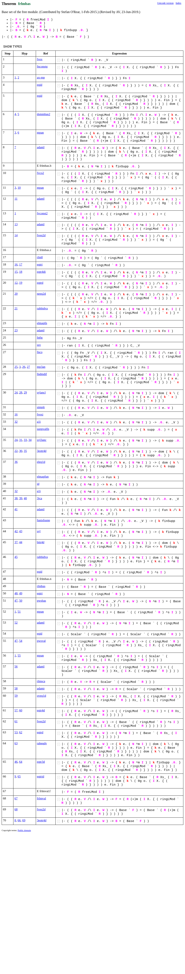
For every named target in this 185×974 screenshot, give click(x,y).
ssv (39, 344)
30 (20, 451)
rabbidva (42, 308)
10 (19, 187)
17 (20, 264)
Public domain (24, 830)
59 (16, 695)
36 (16, 461)
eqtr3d (41, 761)
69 (23, 820)
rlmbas (41, 586)
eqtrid (40, 776)
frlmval (41, 798)
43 (20, 531)
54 (20, 640)
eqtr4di (41, 271)
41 (16, 509)
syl (39, 531)
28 (20, 392)
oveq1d (41, 695)
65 (19, 776)
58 (16, 688)
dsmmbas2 (43, 114)
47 (16, 600)
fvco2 (40, 173)
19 (20, 282)
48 (16, 593)
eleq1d (41, 461)
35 (25, 451)
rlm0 (40, 257)
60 (20, 710)
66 (19, 820)
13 (16, 224)
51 (19, 611)
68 (16, 809)
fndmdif (42, 374)
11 (15, 198)
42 (16, 531)
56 (16, 666)
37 (16, 542)
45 (16, 557)
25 (16, 366)
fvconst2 (42, 213)
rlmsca (41, 681)
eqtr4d (41, 710)
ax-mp (41, 77)
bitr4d (40, 542)
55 (19, 655)
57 (16, 710)
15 (16, 271)
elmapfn (42, 323)
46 (16, 761)
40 (25, 498)
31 (20, 440)
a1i (39, 421)
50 (20, 600)
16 (16, 264)
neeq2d (41, 293)
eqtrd (40, 282)
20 (16, 293)
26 (23, 366)
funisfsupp (43, 520)
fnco (40, 352)
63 (16, 743)
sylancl (41, 392)
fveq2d (41, 235)
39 (20, 498)
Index (178, 3)
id (38, 483)
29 (25, 392)
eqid (39, 84)
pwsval (41, 640)
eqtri (40, 264)
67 (16, 798)
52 (16, 622)
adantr (41, 688)
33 (25, 440)
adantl (41, 147)
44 (20, 542)
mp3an (41, 366)
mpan (40, 132)
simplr (41, 407)
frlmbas (24, 4)
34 (30, 440)
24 (16, 392)
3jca (39, 498)
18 (20, 271)
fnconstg (42, 66)
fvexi (40, 414)
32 (16, 421)
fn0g (40, 337)
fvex (40, 59)
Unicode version (165, 3)
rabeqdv (42, 743)
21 (16, 308)
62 (20, 732)
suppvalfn (43, 429)
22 (16, 451)
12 (16, 282)
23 (16, 330)
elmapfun (43, 476)
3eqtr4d (42, 451)
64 (20, 761)
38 (16, 498)
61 (16, 721)
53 (16, 732)
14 (16, 235)
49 (20, 593)
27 (28, 366)
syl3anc (42, 440)
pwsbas (41, 600)
